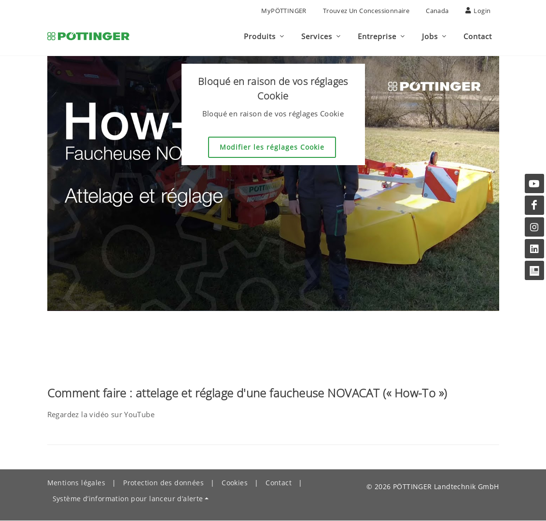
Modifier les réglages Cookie (272, 147)
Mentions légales (76, 483)
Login (478, 10)
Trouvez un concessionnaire (366, 10)
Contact (279, 483)
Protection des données (163, 483)
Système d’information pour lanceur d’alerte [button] (128, 499)
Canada (437, 10)
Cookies (235, 483)
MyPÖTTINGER (283, 10)
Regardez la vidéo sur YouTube (101, 415)
